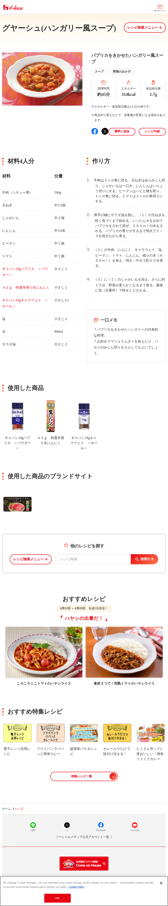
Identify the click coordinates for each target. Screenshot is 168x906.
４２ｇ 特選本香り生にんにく (26, 287)
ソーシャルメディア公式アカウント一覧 (82, 837)
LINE (33, 826)
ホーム (6, 808)
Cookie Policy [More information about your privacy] (76, 886)
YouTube (135, 826)
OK (57, 898)
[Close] (161, 883)
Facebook (101, 826)
